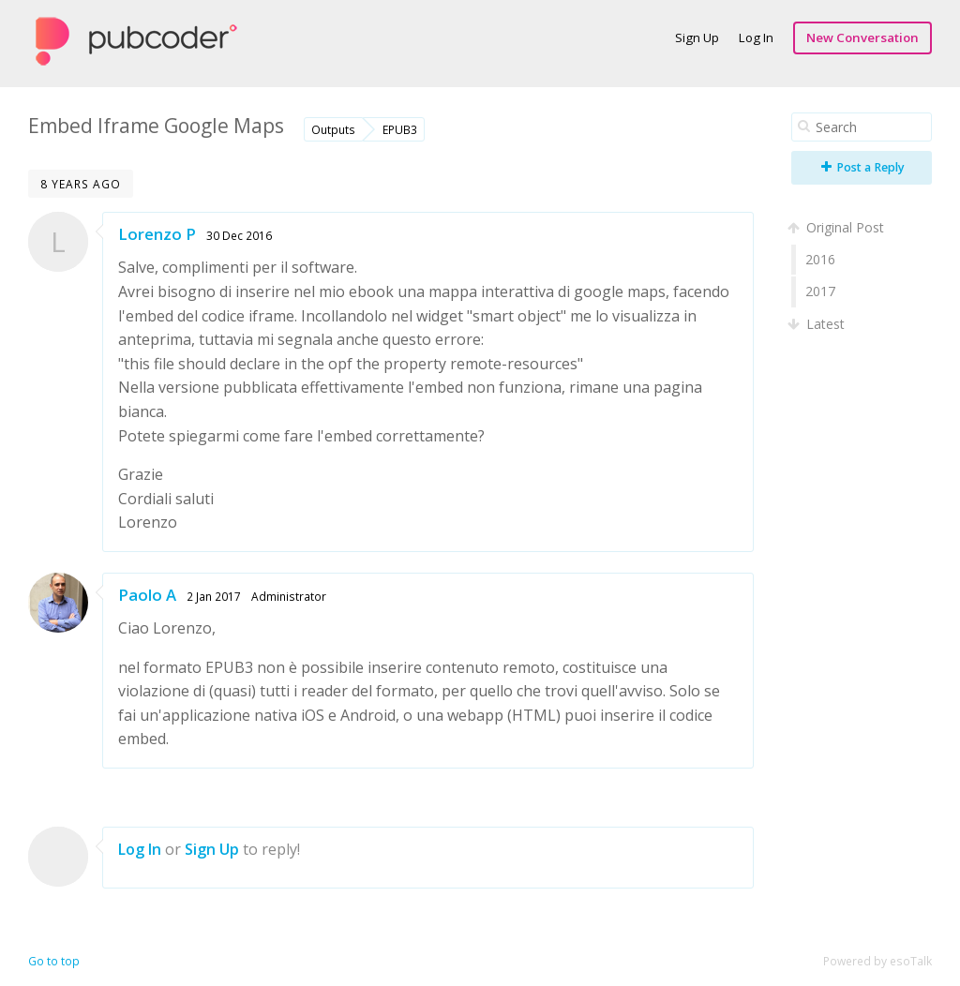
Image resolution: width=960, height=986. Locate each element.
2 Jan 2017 (214, 596)
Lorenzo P (157, 234)
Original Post (837, 227)
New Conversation (862, 37)
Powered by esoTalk (877, 961)
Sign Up (697, 37)
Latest (818, 324)
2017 (820, 291)
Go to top (54, 961)
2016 (820, 259)
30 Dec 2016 (239, 235)
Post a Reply (863, 167)
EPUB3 (399, 129)
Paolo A (147, 594)
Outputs (333, 129)
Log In (756, 37)
